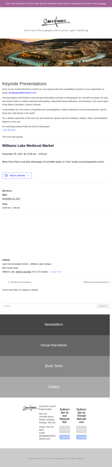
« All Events (8, 130)
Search (103, 306)
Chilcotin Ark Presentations (20, 282)
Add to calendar (17, 175)
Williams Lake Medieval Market (95, 282)
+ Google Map (54, 272)
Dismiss (102, 3)
